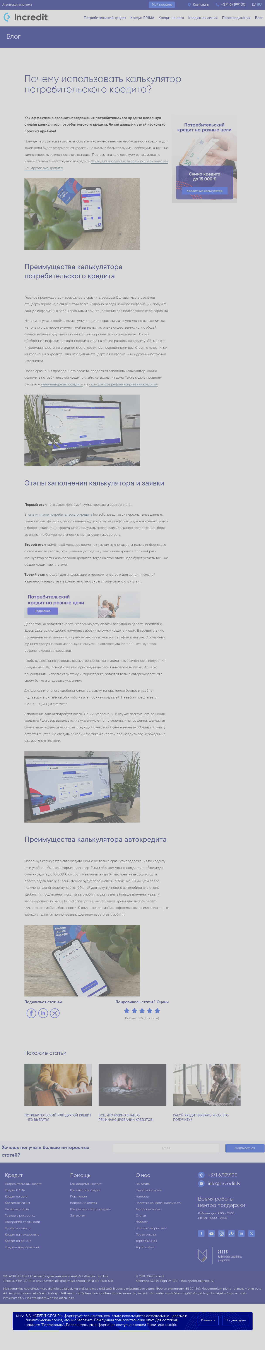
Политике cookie (162, 1325)
